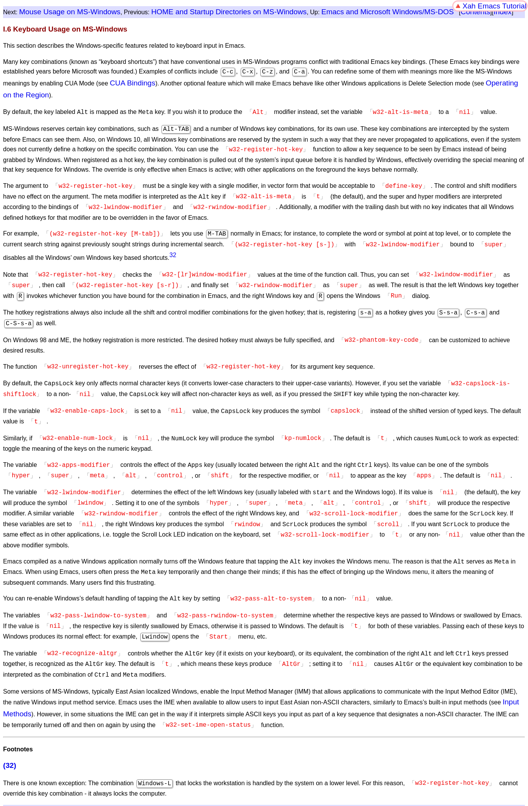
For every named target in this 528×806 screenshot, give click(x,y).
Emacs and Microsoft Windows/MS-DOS (387, 12)
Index (502, 12)
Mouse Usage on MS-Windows (69, 12)
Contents (475, 12)
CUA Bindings (132, 82)
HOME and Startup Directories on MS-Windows (228, 12)
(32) (9, 736)
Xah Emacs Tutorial (494, 6)
